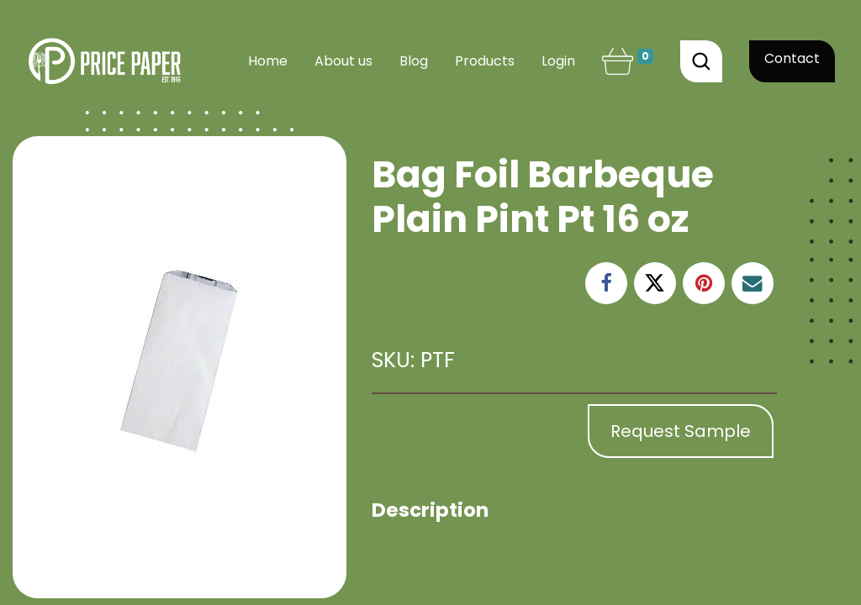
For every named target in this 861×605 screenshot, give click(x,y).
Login (558, 61)
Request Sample (680, 431)
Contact (792, 58)
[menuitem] (268, 61)
